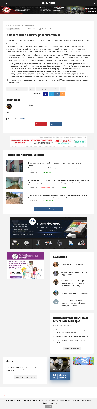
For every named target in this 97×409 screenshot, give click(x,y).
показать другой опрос (72, 348)
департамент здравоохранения (17, 89)
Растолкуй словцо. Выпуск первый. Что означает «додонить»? (22, 368)
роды (31, 89)
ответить (23, 118)
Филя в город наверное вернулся (74, 293)
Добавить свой (56, 124)
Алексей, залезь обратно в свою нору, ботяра (74, 273)
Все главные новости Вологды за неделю (48, 209)
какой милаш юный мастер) (72, 264)
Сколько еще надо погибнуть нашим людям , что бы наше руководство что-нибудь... (73, 283)
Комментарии (40, 124)
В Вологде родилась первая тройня (48, 89)
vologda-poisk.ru (48, 3)
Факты (9, 361)
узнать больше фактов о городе (25, 377)
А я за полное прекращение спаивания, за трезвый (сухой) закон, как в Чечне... (73, 303)
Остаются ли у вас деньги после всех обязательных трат (70, 319)
